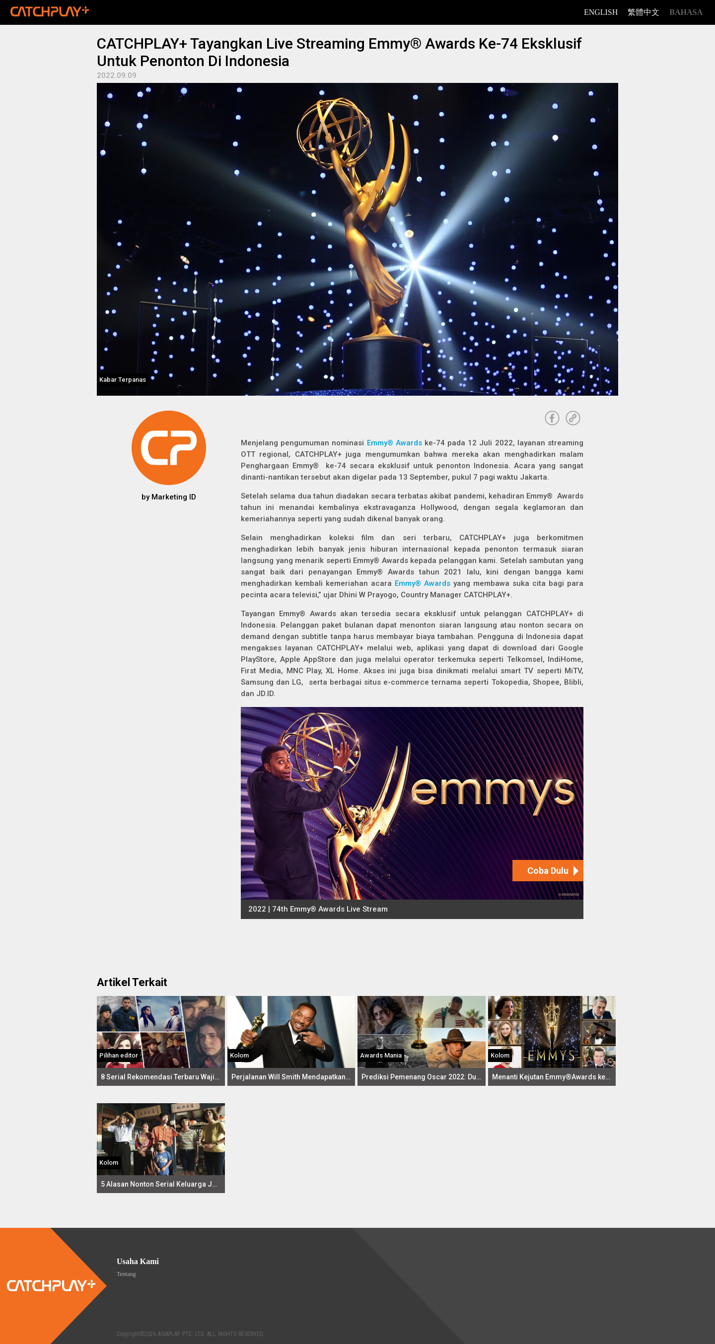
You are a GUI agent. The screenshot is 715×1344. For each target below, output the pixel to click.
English (601, 12)
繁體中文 (643, 12)
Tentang (126, 1274)
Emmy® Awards (394, 442)
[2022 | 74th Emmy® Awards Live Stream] (412, 813)
